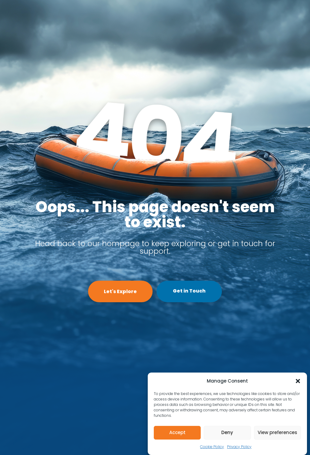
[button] (298, 381)
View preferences (277, 432)
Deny (227, 432)
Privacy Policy (239, 446)
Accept (177, 432)
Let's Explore (120, 291)
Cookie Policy (212, 446)
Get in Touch (189, 290)
